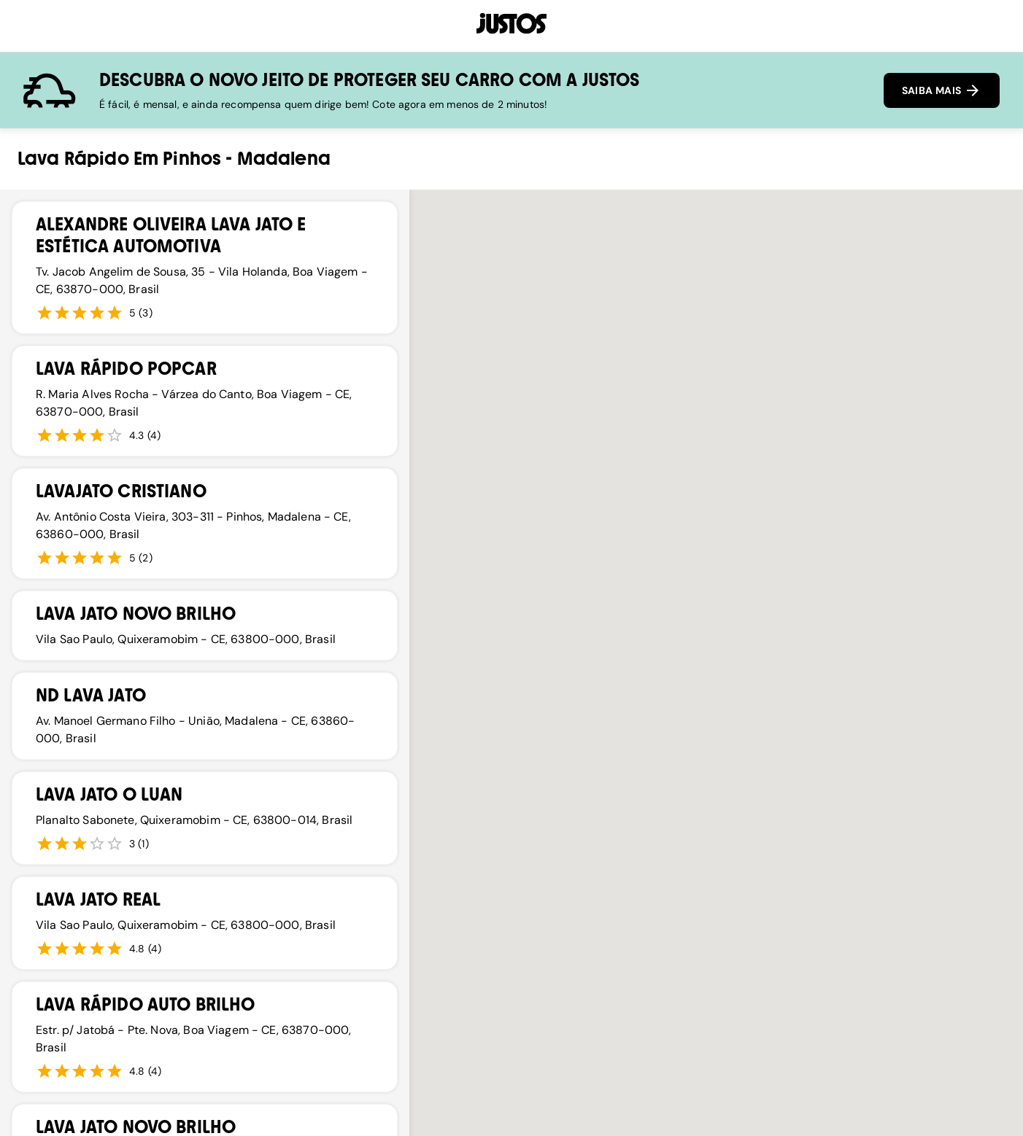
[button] (533, 857)
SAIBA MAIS (941, 90)
